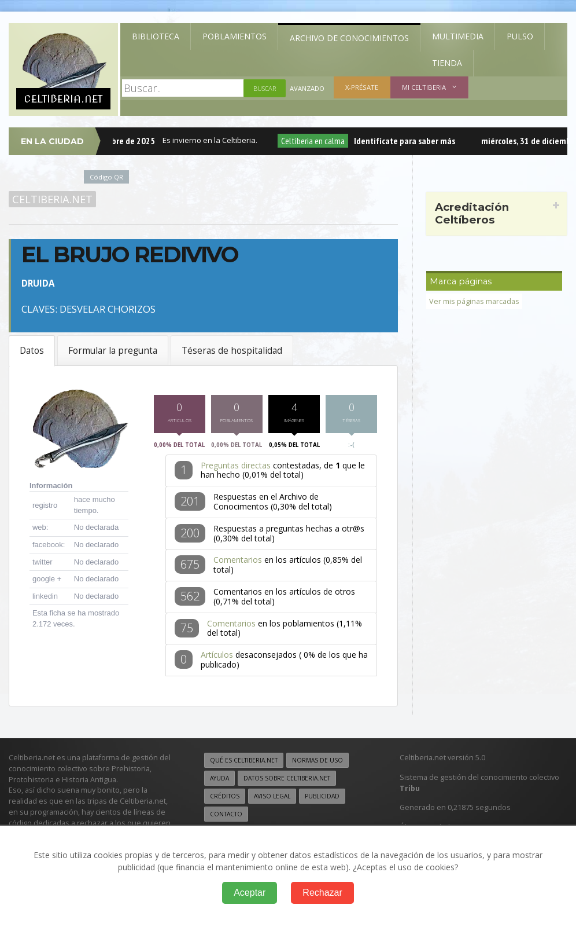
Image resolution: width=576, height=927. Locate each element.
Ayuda (219, 780)
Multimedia (457, 36)
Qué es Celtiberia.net (244, 763)
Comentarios (237, 562)
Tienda (447, 62)
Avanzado (307, 88)
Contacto (226, 816)
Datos (32, 351)
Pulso (520, 36)
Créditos (224, 798)
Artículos (217, 656)
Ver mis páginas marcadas (474, 301)
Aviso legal (272, 798)
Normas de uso (317, 763)
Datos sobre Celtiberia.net (286, 780)
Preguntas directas (236, 467)
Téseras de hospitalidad (232, 351)
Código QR (106, 177)
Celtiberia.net (52, 199)
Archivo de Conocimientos (349, 37)
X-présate (361, 87)
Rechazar (322, 892)
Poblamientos (234, 36)
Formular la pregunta (112, 351)
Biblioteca (155, 36)
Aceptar (249, 892)
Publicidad (322, 798)
